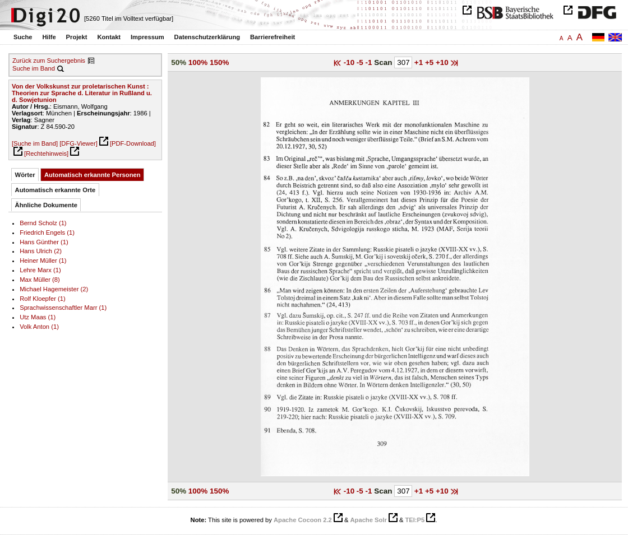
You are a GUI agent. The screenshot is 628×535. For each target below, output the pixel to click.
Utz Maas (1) (38, 317)
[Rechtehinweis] (46, 153)
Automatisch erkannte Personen (92, 174)
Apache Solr (368, 520)
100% (197, 62)
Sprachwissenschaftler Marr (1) (63, 307)
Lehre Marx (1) (40, 270)
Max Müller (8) (40, 279)
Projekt (76, 37)
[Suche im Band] (35, 143)
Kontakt (109, 37)
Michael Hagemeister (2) (54, 289)
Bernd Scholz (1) (43, 223)
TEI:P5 (414, 520)
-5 (361, 62)
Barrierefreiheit (272, 37)
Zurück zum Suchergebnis (48, 60)
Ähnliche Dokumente (46, 205)
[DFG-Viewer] (78, 143)
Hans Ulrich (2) (41, 251)
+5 (430, 62)
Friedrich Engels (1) (47, 232)
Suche (23, 37)
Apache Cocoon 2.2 (303, 520)
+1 (419, 62)
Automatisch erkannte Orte (55, 190)
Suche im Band (33, 68)
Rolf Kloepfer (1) (43, 298)
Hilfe (49, 37)
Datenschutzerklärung (207, 37)
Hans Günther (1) (44, 242)
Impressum (147, 37)
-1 (370, 62)
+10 (443, 62)
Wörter (25, 174)
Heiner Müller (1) (43, 260)
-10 (350, 62)
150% (219, 62)
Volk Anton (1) (39, 326)
